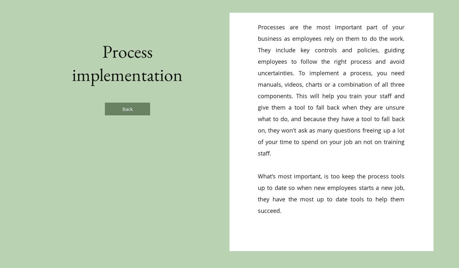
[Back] (127, 109)
